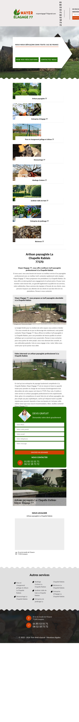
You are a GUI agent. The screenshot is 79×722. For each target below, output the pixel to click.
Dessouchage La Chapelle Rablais (22, 597)
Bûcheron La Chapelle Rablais (58, 586)
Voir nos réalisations (27, 60)
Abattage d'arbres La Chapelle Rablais (40, 584)
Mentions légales (53, 637)
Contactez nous (49, 60)
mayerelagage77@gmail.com (46, 14)
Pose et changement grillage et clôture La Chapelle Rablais (22, 588)
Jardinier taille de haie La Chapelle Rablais (40, 592)
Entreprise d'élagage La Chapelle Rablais (58, 593)
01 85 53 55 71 (60, 7)
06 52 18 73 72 (60, 20)
